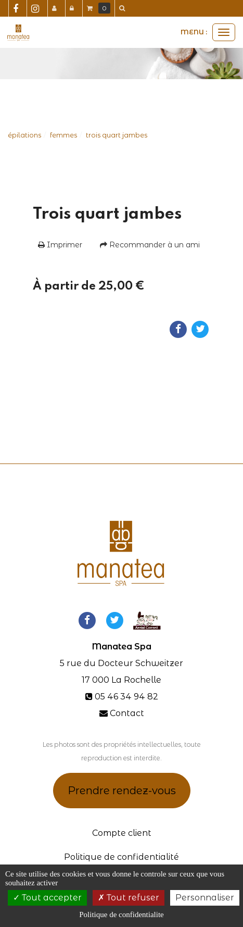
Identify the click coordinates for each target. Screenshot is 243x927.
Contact (127, 713)
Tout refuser (128, 898)
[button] (123, 8)
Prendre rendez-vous (122, 790)
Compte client (121, 833)
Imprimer (60, 244)
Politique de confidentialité (121, 857)
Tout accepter (47, 898)
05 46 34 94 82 (126, 696)
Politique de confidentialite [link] (121, 914)
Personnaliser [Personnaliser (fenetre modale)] (204, 898)
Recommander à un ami (150, 244)
